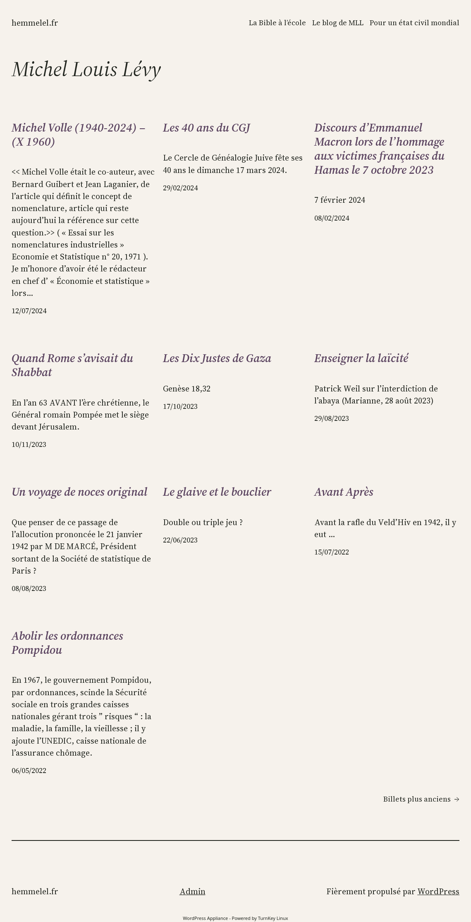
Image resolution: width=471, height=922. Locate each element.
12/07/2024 (29, 311)
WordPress (438, 891)
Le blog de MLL (337, 23)
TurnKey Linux (273, 918)
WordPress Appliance (205, 918)
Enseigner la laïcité (361, 358)
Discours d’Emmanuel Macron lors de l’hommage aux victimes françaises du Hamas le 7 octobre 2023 (379, 149)
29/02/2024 (180, 188)
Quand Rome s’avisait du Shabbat (72, 365)
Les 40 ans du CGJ (206, 128)
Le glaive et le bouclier (217, 492)
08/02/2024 (331, 218)
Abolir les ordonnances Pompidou (67, 643)
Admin (192, 891)
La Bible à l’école (277, 23)
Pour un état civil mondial (414, 23)
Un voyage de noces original (79, 492)
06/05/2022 (29, 771)
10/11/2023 (29, 444)
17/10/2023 (180, 406)
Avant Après (343, 492)
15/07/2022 (331, 552)
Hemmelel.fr (35, 23)
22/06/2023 (180, 540)
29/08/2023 (331, 418)
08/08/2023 (29, 588)
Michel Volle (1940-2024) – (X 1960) (79, 135)
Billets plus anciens (421, 799)
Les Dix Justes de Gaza (217, 358)
